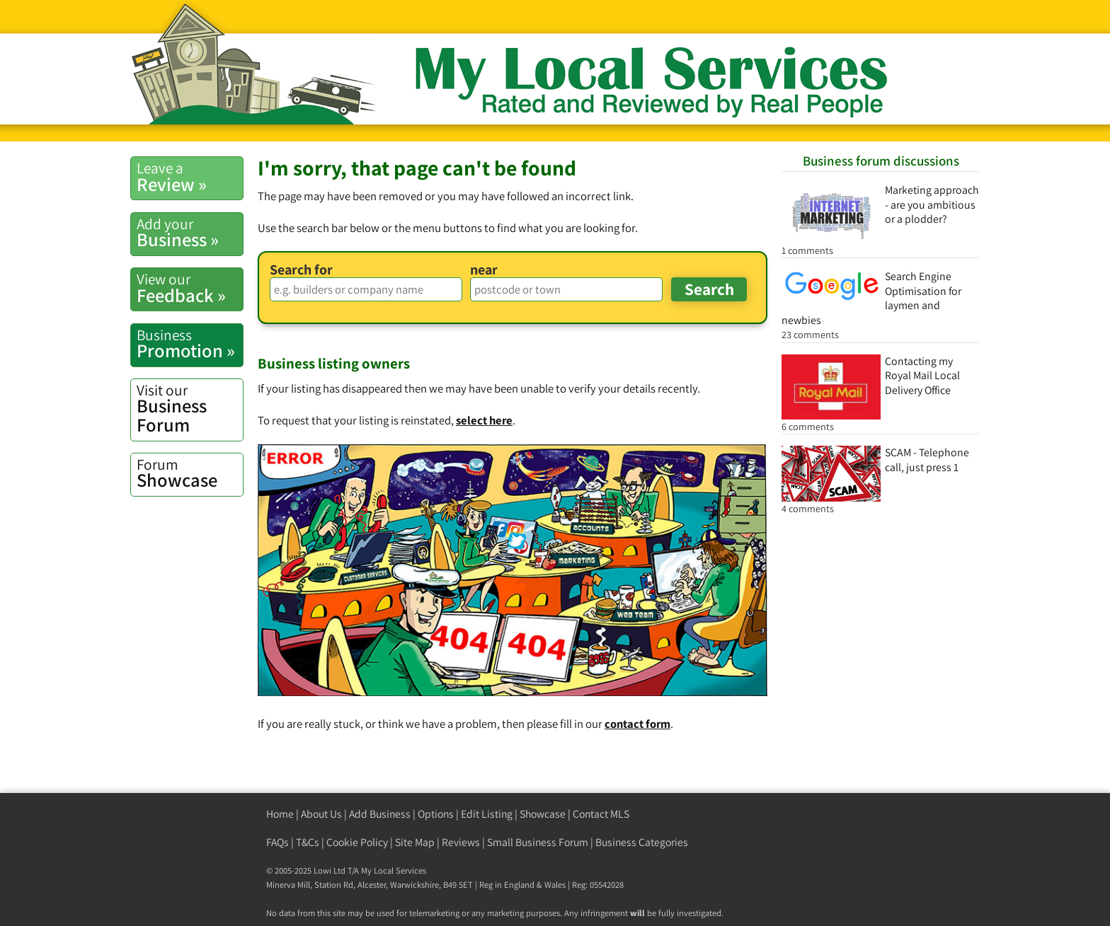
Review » (190, 177)
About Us (321, 814)
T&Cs (307, 842)
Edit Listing (487, 814)
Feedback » (190, 288)
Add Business (380, 814)
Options (436, 814)
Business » (190, 233)
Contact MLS (601, 814)
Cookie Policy (357, 842)
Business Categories (641, 842)
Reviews (461, 842)
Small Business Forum (537, 842)
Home (280, 814)
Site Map (415, 842)
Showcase (190, 473)
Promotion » (190, 344)
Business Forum (190, 408)
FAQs (277, 842)
